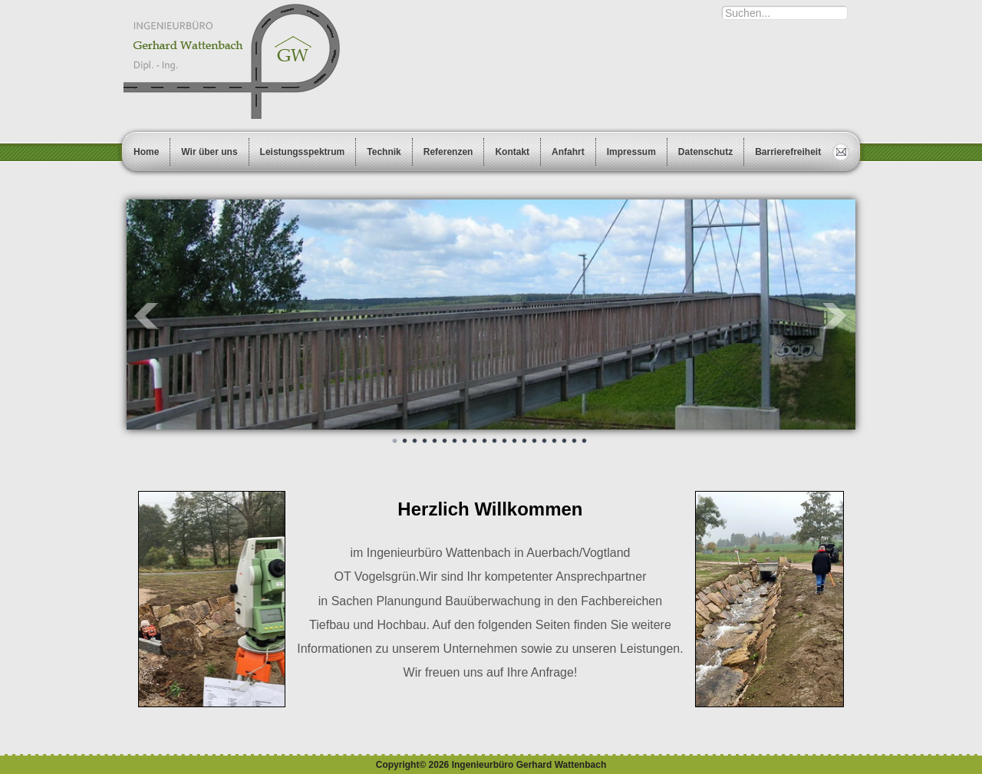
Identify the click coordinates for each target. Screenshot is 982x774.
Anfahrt (568, 152)
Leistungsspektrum (302, 152)
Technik (383, 152)
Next (835, 316)
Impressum (631, 152)
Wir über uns (209, 152)
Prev (146, 316)
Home (146, 152)
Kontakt (512, 152)
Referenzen (448, 152)
